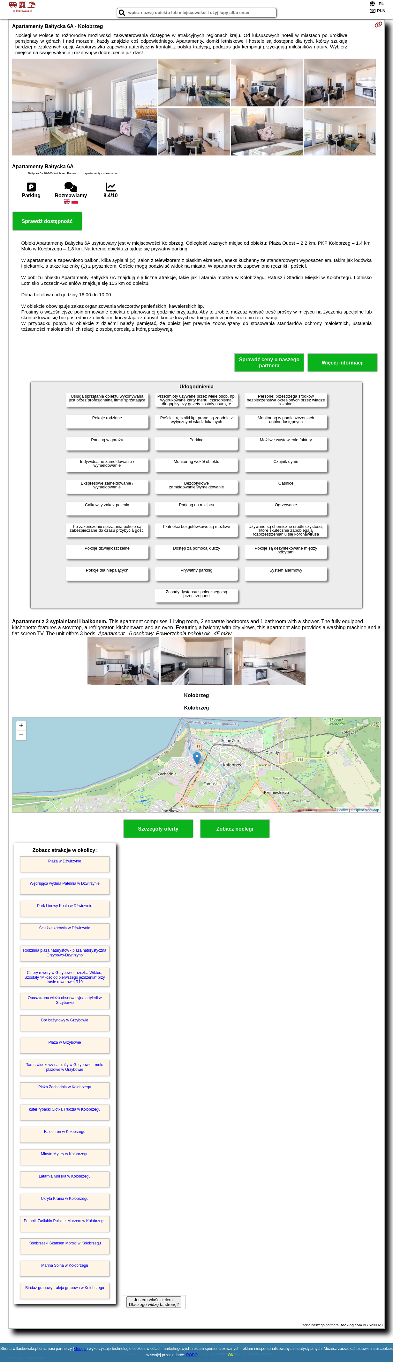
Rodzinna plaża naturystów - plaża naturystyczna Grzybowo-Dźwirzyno (64, 952)
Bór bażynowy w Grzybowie (64, 1020)
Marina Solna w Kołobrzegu (64, 1265)
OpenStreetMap (366, 810)
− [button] (21, 735)
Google (80, 1348)
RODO (192, 1355)
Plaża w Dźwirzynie (64, 861)
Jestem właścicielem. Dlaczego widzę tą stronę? (154, 1302)
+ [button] (21, 726)
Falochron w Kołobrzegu (64, 1131)
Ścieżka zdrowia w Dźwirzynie (64, 928)
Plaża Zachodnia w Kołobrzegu (64, 1087)
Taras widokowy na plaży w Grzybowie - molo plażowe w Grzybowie (64, 1067)
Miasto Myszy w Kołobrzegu (64, 1154)
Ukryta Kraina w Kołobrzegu (64, 1198)
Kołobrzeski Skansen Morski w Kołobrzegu (64, 1243)
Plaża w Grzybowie (65, 1042)
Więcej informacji (343, 362)
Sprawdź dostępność (47, 221)
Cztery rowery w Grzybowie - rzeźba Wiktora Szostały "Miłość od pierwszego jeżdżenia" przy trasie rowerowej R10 (65, 977)
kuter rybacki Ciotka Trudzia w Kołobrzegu (65, 1109)
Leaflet (342, 810)
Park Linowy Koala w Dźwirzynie (64, 906)
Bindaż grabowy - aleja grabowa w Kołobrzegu (64, 1288)
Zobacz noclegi (234, 829)
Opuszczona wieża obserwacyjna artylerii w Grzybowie (65, 1000)
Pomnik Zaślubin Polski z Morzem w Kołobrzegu (65, 1221)
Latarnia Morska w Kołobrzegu (65, 1176)
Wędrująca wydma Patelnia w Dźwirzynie (65, 883)
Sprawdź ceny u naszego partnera (269, 362)
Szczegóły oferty (158, 829)
